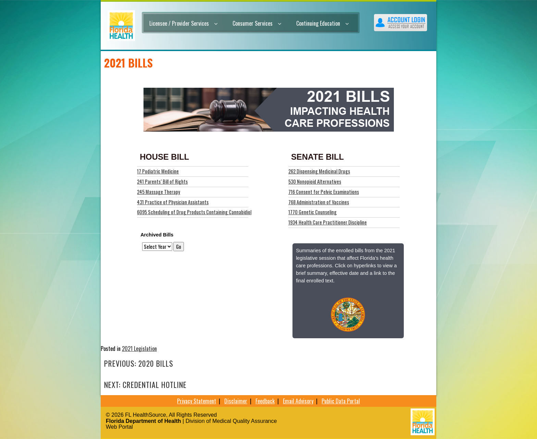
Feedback (265, 401)
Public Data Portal (341, 401)
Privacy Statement (196, 401)
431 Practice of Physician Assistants (173, 202)
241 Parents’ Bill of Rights (162, 181)
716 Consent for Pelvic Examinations (323, 191)
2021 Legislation (139, 348)
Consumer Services (257, 23)
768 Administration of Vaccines (318, 202)
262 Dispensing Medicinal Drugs (319, 171)
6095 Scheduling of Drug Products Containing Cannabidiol (194, 212)
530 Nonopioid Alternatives (314, 181)
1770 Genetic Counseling (312, 212)
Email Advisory (298, 401)
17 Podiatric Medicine (158, 171)
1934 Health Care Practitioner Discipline (327, 222)
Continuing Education (322, 23)
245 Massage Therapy (158, 191)
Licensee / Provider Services (183, 23)
